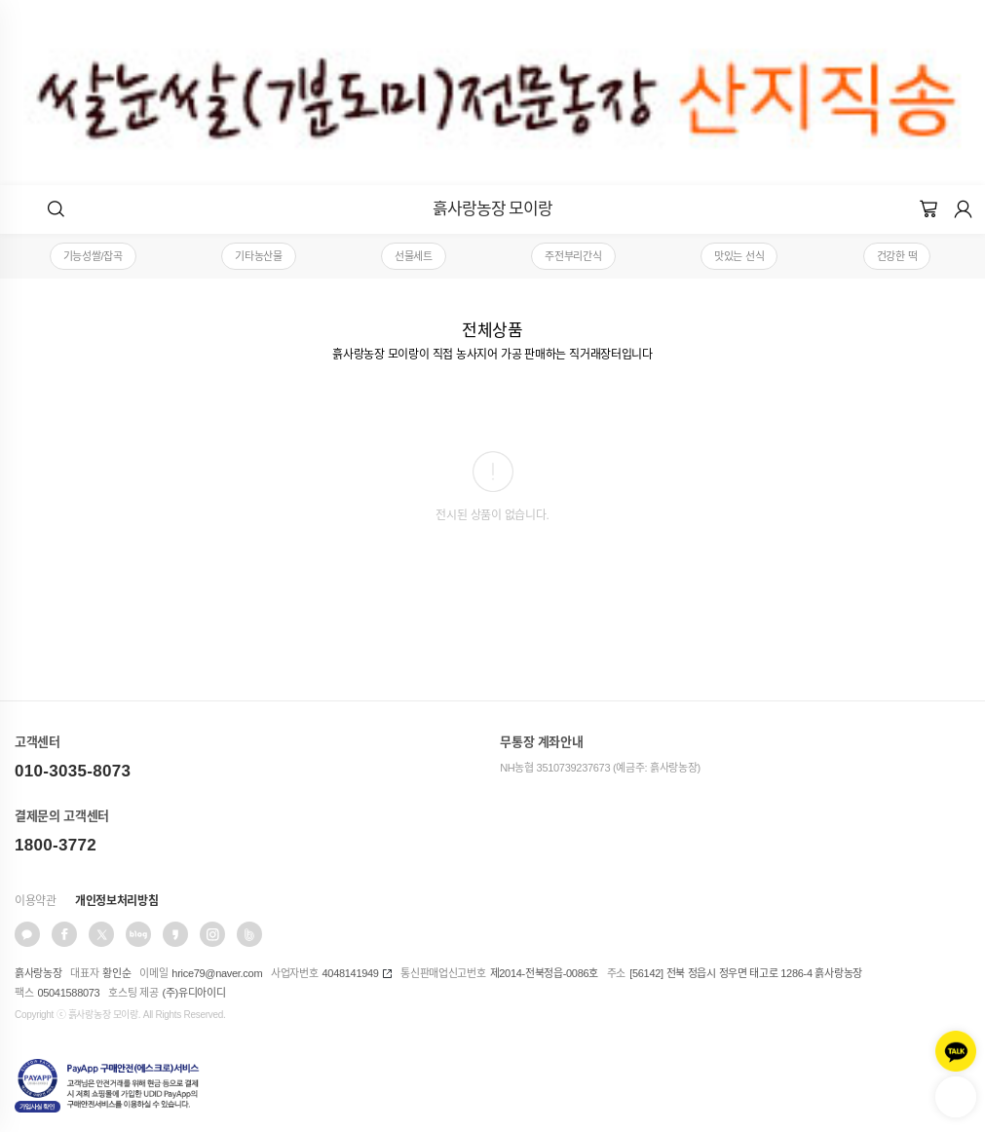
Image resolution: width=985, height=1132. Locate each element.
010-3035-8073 (73, 771)
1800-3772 (55, 845)
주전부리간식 (573, 256)
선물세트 (414, 256)
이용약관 (36, 901)
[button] (56, 209)
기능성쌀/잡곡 (93, 256)
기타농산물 (259, 256)
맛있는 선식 (739, 256)
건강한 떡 (897, 256)
